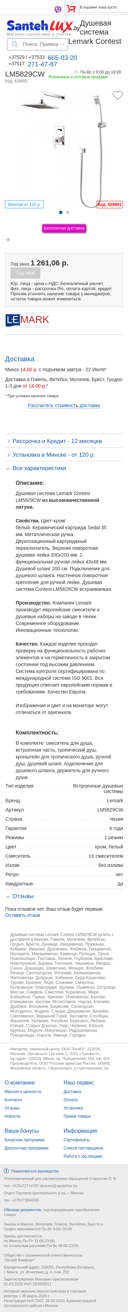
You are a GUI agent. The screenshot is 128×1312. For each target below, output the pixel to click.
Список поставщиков (83, 1148)
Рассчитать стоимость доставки (64, 405)
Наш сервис (78, 1083)
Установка (73, 1108)
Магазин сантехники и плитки (39, 34)
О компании (19, 1083)
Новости (12, 1116)
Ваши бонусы (21, 1131)
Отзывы (11, 1108)
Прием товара (76, 1116)
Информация (80, 1131)
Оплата (70, 1099)
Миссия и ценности (22, 1091)
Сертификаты (76, 1140)
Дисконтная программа (26, 1148)
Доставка (72, 1091)
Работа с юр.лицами (82, 1156)
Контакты (13, 1099)
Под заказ (25, 273)
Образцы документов (22, 1210)
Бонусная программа (24, 1140)
